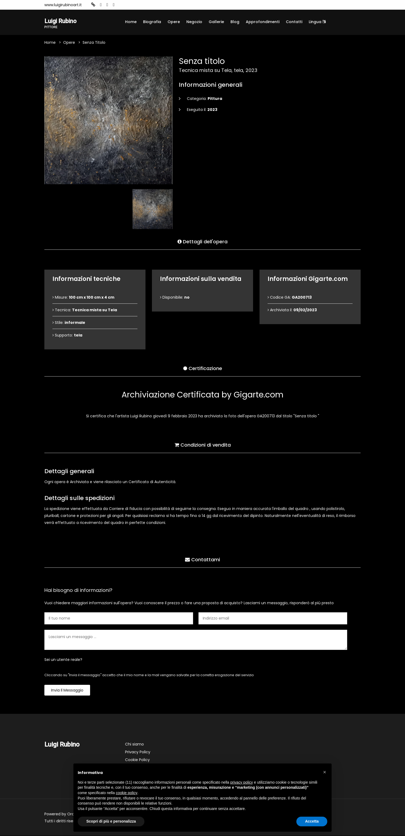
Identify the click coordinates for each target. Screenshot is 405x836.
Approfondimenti (262, 21)
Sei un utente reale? (63, 660)
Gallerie (216, 21)
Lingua (317, 21)
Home (131, 21)
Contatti (294, 21)
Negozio (194, 21)
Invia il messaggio (67, 691)
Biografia (152, 21)
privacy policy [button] (241, 782)
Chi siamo (134, 745)
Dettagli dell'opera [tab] (202, 241)
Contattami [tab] (202, 559)
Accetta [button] (312, 821)
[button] (324, 772)
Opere (174, 21)
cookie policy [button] (126, 793)
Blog (234, 21)
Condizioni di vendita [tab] (203, 444)
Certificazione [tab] (202, 368)
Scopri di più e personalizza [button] (111, 821)
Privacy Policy (137, 752)
